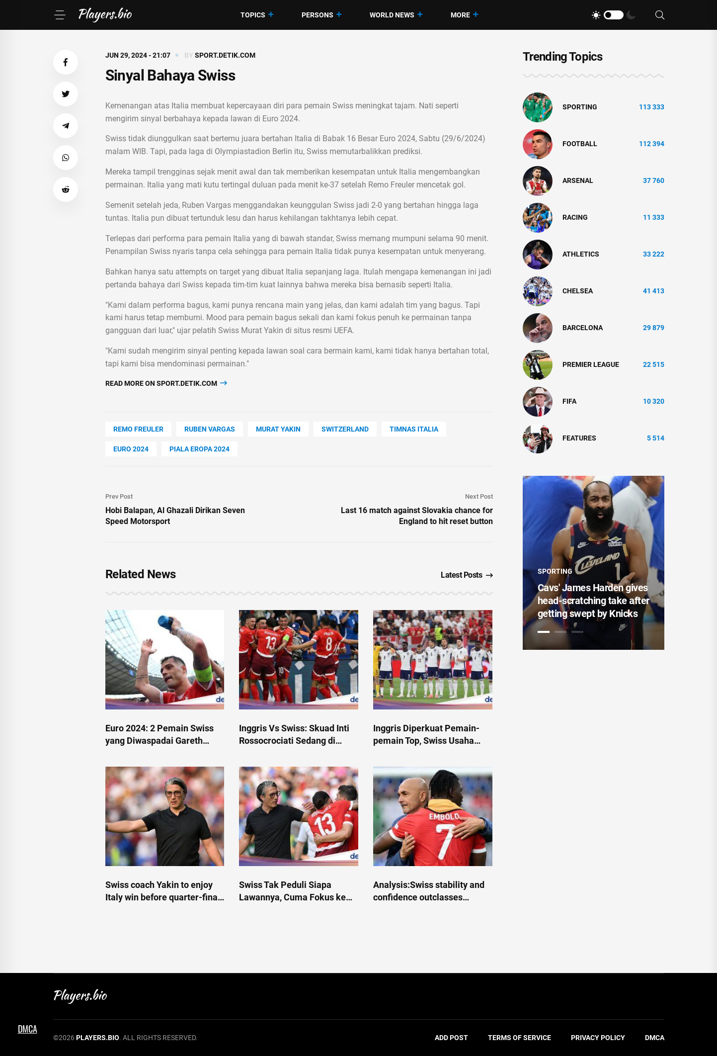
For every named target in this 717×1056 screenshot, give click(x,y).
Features (579, 438)
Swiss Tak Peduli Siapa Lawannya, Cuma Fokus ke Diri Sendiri (292, 897)
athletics (580, 254)
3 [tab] (577, 632)
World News (392, 15)
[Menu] (59, 14)
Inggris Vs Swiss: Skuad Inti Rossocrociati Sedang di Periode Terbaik (294, 740)
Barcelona (582, 328)
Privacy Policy (598, 1038)
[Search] (659, 15)
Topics (252, 15)
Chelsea (577, 291)
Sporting (579, 107)
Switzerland (345, 429)
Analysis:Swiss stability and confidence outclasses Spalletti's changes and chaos (432, 897)
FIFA (569, 401)
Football (579, 144)
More (460, 15)
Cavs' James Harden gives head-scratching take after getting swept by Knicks (593, 600)
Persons (317, 15)
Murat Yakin (278, 429)
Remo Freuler (138, 429)
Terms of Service (519, 1038)
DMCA (654, 1038)
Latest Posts (467, 575)
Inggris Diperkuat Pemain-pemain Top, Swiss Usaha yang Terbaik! (426, 740)
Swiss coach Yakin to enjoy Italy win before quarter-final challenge (162, 897)
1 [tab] (544, 632)
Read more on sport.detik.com (166, 383)
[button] (65, 62)
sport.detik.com (225, 55)
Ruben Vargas (209, 429)
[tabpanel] (593, 563)
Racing (575, 217)
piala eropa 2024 (199, 449)
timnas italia (414, 429)
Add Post (451, 1038)
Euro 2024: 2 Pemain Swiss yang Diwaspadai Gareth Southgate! (159, 740)
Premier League (590, 364)
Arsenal (577, 180)
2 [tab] (560, 632)
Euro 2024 (131, 449)
